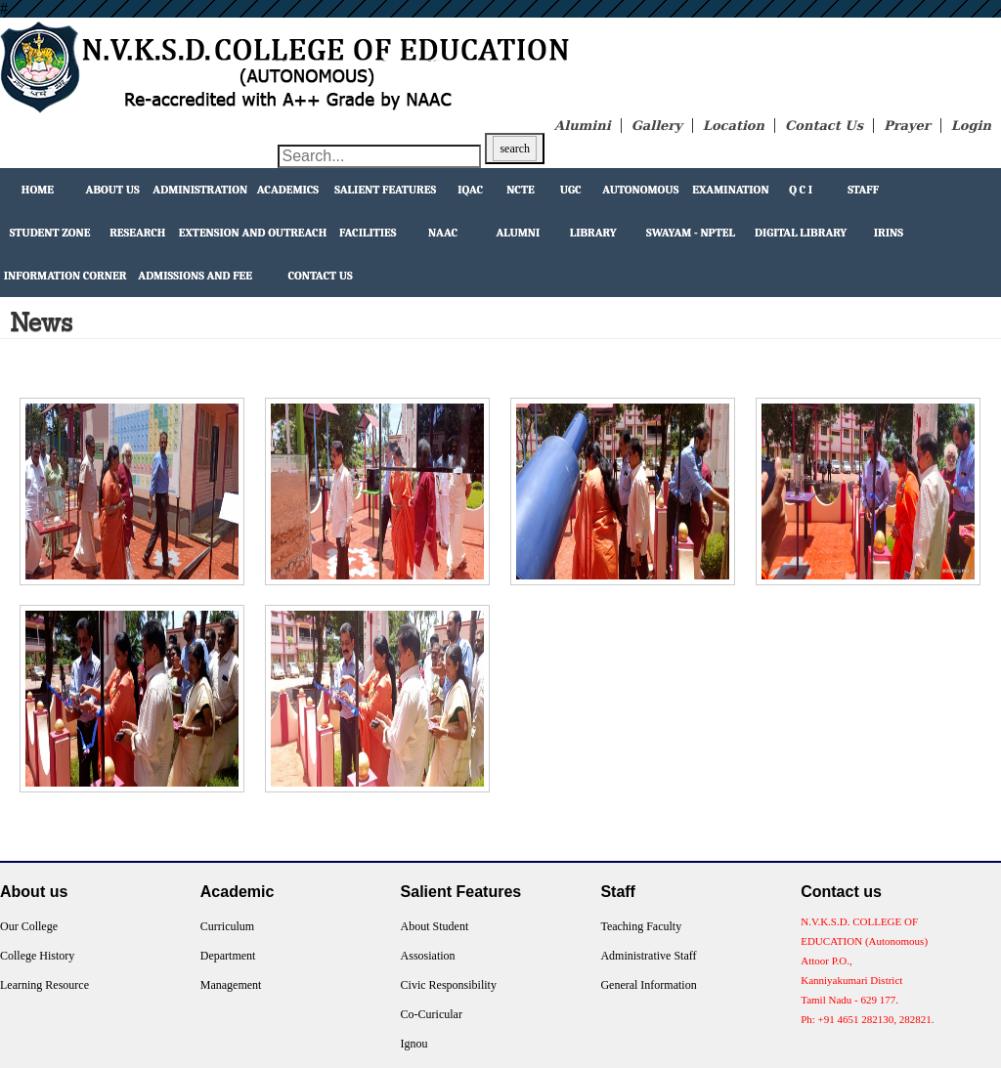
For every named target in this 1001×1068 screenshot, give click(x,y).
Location (733, 125)
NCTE (520, 189)
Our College (29, 926)
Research (137, 232)
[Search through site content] (379, 156)
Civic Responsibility (449, 985)
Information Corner (65, 275)
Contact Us (824, 125)
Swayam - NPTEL (690, 232)
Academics (288, 189)
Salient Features (385, 189)
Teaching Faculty (640, 926)
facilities (367, 232)
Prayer (907, 125)
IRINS (888, 232)
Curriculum (227, 926)
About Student (435, 926)
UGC (571, 189)
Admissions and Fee (195, 275)
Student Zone (50, 232)
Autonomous (640, 189)
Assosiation (428, 955)
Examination (730, 189)
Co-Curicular (431, 1014)
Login (971, 125)
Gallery (656, 125)
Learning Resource (44, 985)
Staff (863, 189)
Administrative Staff (648, 955)
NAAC (442, 232)
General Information (648, 985)
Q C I (800, 189)
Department (228, 955)
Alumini (582, 125)
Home (38, 189)
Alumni (518, 232)
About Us (113, 189)
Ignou (414, 1043)
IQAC (470, 189)
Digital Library (801, 232)
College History (37, 955)
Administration (199, 189)
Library (593, 232)
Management (231, 985)
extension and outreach (253, 232)
